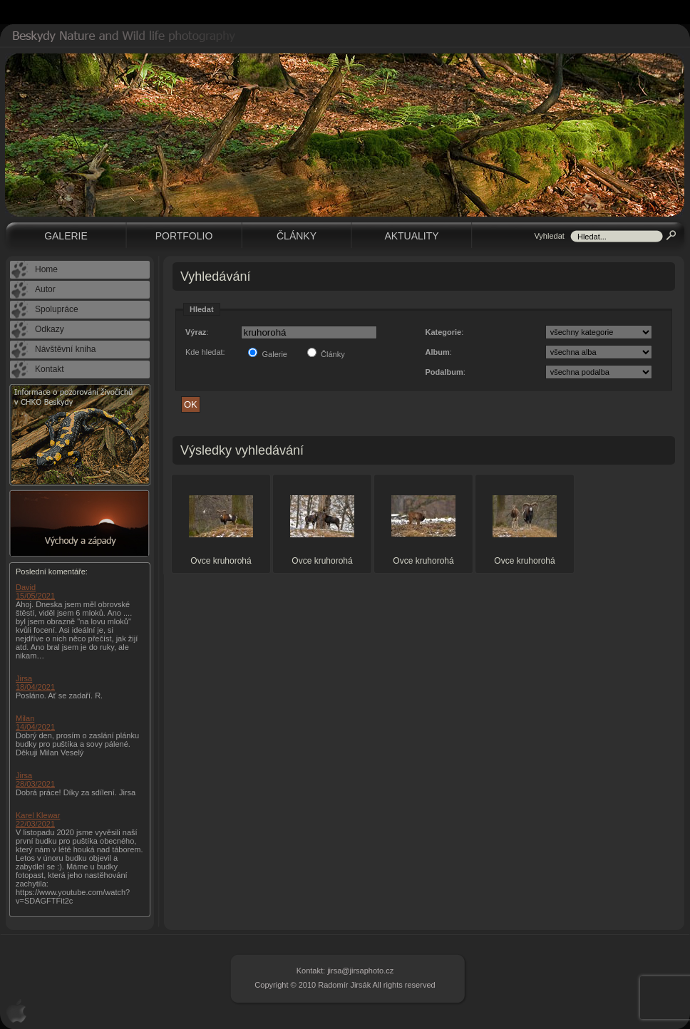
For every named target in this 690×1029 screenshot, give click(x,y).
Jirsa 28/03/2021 (35, 779)
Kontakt (49, 369)
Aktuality (411, 236)
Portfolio (184, 236)
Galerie (66, 236)
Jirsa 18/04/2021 (35, 682)
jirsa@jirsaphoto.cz (360, 970)
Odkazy (49, 329)
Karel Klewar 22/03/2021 (38, 819)
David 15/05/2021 (35, 591)
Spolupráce (56, 309)
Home (46, 269)
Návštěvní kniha (65, 349)
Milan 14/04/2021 (35, 722)
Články (296, 236)
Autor (45, 289)
